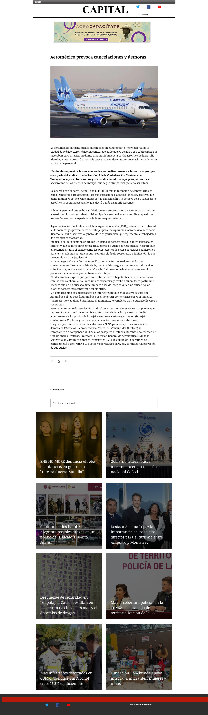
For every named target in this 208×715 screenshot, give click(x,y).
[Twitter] (138, 7)
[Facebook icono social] (148, 7)
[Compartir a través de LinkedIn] (66, 361)
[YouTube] (159, 7)
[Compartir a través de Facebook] (51, 361)
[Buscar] (155, 14)
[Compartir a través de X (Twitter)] (59, 361)
